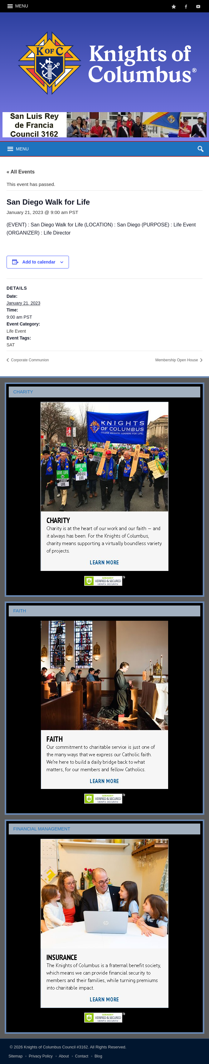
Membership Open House (177, 360)
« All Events (21, 171)
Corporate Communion (29, 360)
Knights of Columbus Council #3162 (56, 1047)
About (64, 1056)
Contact (81, 1056)
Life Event (16, 331)
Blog (98, 1056)
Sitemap (15, 1056)
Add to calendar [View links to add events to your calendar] (39, 261)
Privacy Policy (41, 1056)
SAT (11, 344)
